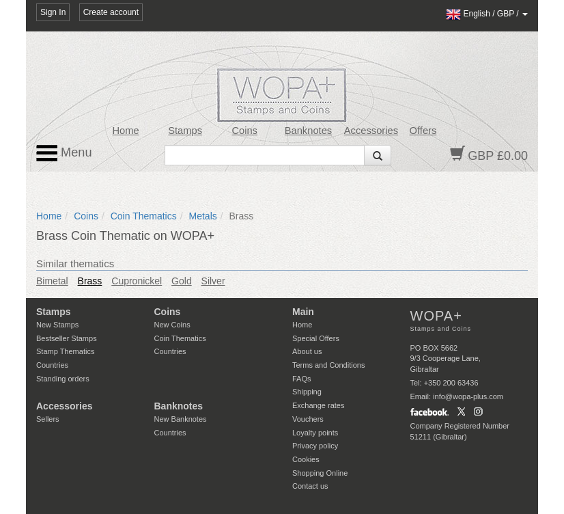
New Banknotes (180, 419)
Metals (203, 216)
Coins (244, 130)
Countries (52, 365)
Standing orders (62, 379)
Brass (90, 280)
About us (307, 351)
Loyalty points (315, 433)
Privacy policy (315, 446)
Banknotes (308, 130)
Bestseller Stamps (66, 338)
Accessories (371, 130)
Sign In (53, 12)
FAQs (301, 379)
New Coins (172, 325)
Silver (213, 280)
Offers (423, 130)
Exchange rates (318, 405)
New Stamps (57, 325)
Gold (181, 280)
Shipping (307, 392)
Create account (111, 12)
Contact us (310, 486)
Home (125, 130)
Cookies (306, 459)
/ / (487, 13)
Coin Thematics (144, 216)
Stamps (185, 130)
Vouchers (308, 419)
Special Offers (315, 338)
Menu (64, 153)
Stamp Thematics (65, 351)
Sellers (47, 419)
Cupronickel (136, 280)
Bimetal (52, 280)
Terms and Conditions (328, 365)
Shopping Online (320, 473)
